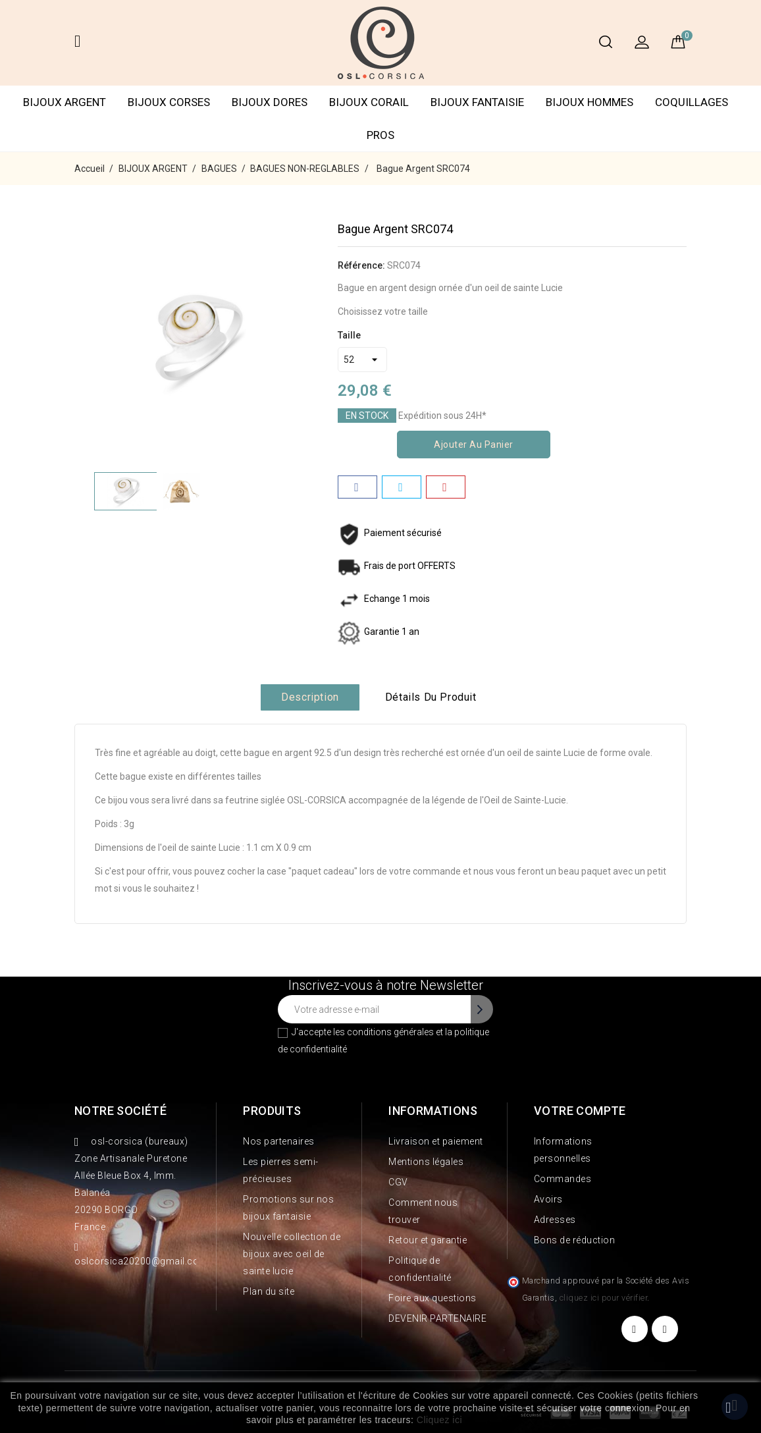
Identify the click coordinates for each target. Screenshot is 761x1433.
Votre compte (580, 1111)
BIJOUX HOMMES (589, 102)
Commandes (563, 1179)
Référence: (361, 265)
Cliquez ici (439, 1420)
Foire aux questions (432, 1298)
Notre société (120, 1111)
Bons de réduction (575, 1240)
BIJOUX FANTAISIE (477, 102)
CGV (398, 1182)
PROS (380, 135)
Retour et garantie (427, 1240)
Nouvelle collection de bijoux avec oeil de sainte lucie (291, 1253)
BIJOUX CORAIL (369, 102)
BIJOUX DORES (269, 102)
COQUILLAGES (691, 102)
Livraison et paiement (435, 1141)
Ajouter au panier (473, 444)
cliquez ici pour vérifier (604, 1298)
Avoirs (548, 1199)
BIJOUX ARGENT (64, 102)
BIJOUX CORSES (169, 102)
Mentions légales (425, 1161)
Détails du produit (431, 697)
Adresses (555, 1219)
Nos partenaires (279, 1141)
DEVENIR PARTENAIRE (437, 1318)
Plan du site (268, 1291)
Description (310, 697)
